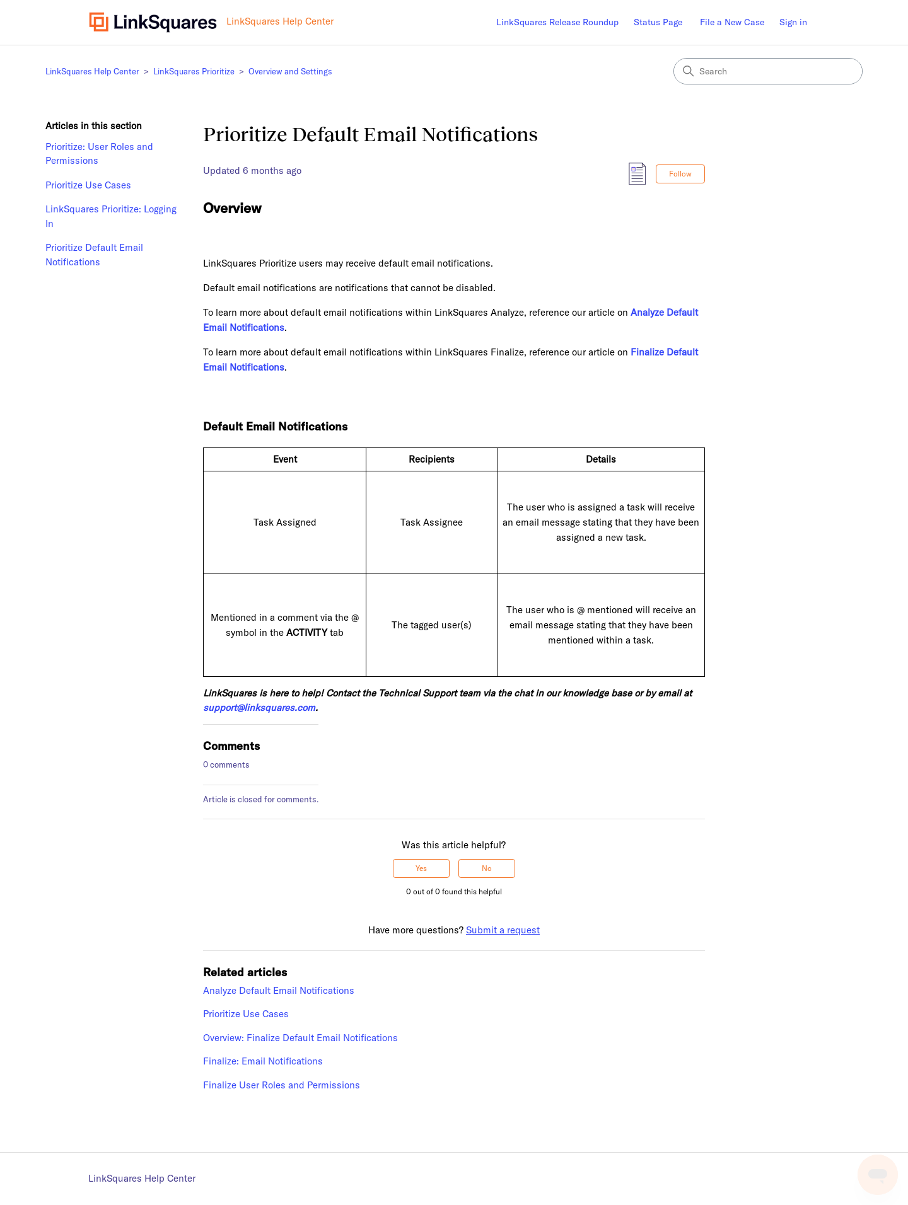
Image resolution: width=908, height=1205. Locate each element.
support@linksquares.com (259, 707)
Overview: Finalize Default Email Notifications (300, 1038)
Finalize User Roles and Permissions (281, 1085)
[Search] (768, 71)
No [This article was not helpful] (487, 868)
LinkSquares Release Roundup (557, 22)
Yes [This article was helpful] (421, 868)
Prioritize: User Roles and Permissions (99, 154)
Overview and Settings (290, 71)
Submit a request (503, 930)
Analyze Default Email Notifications (278, 990)
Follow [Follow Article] (680, 173)
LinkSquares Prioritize (194, 71)
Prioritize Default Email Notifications (94, 254)
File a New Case (732, 22)
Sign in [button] (793, 22)
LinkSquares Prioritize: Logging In (111, 216)
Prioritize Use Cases (88, 185)
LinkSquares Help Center (92, 71)
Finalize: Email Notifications (263, 1061)
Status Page (658, 22)
